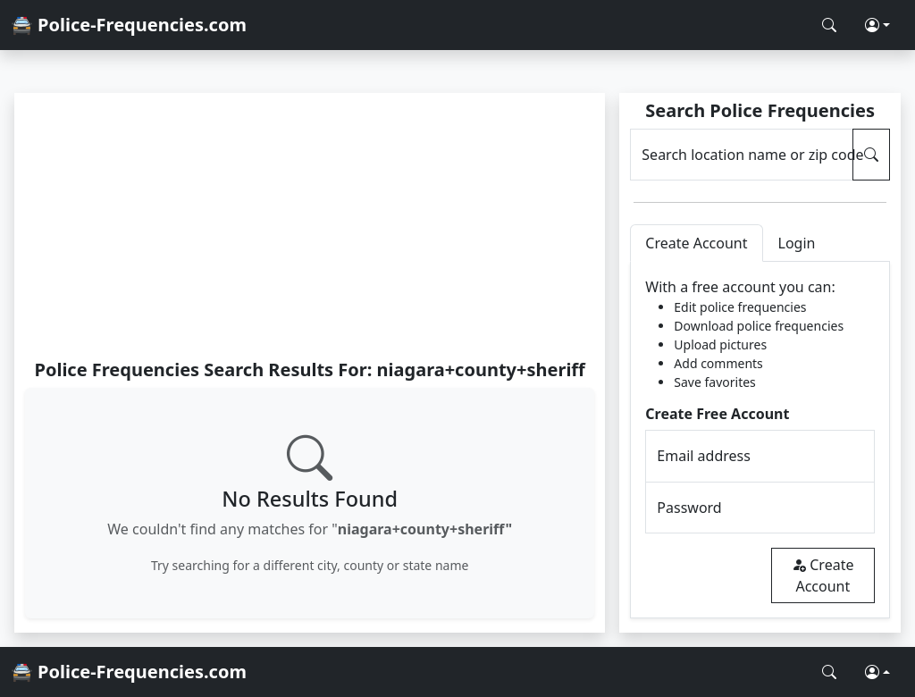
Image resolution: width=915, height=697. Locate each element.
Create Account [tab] (696, 243)
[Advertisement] (309, 225)
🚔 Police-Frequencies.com (129, 25)
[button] (877, 25)
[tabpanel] (760, 440)
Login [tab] (797, 243)
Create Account (822, 575)
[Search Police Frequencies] (829, 25)
